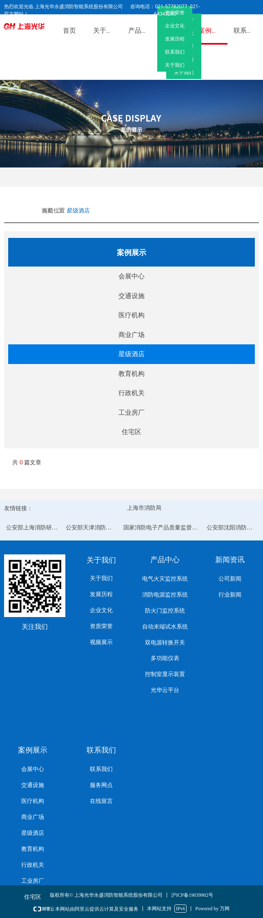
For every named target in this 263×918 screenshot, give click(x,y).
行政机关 (131, 392)
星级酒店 (131, 353)
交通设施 (131, 295)
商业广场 (131, 334)
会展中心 (131, 276)
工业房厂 (131, 412)
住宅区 (131, 431)
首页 (47, 211)
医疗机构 (131, 315)
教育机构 (131, 373)
